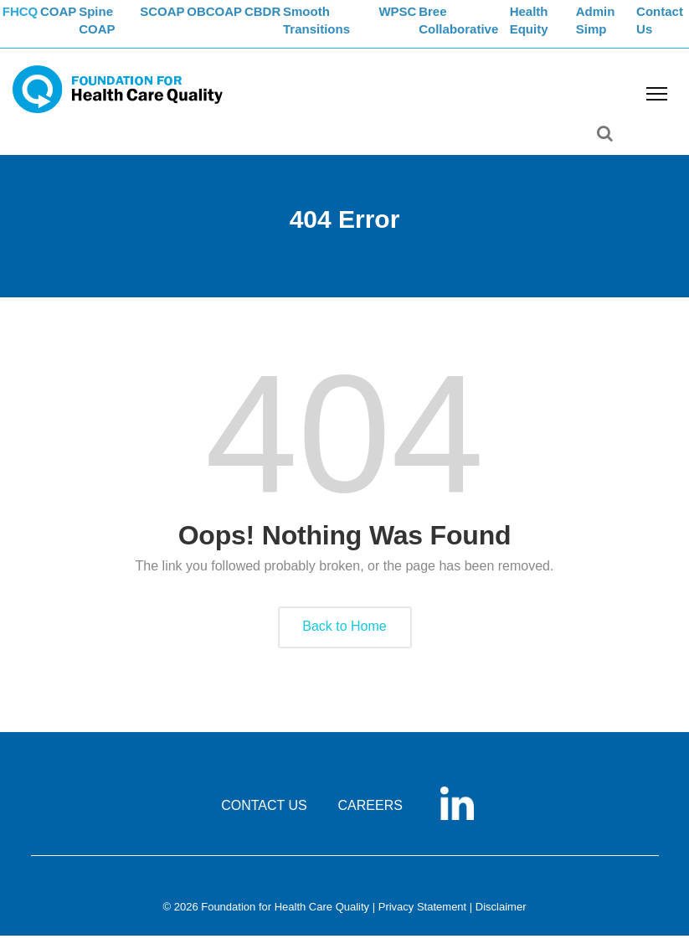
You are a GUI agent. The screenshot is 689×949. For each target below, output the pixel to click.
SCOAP (182, 21)
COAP (77, 21)
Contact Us (667, 30)
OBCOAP (242, 21)
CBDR (298, 21)
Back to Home (344, 639)
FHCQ (30, 21)
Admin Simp (612, 30)
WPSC (423, 21)
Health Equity (557, 30)
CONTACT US (264, 819)
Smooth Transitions (358, 30)
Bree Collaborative (490, 30)
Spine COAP (124, 30)
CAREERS (370, 819)
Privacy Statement (422, 920)
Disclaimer (501, 920)
